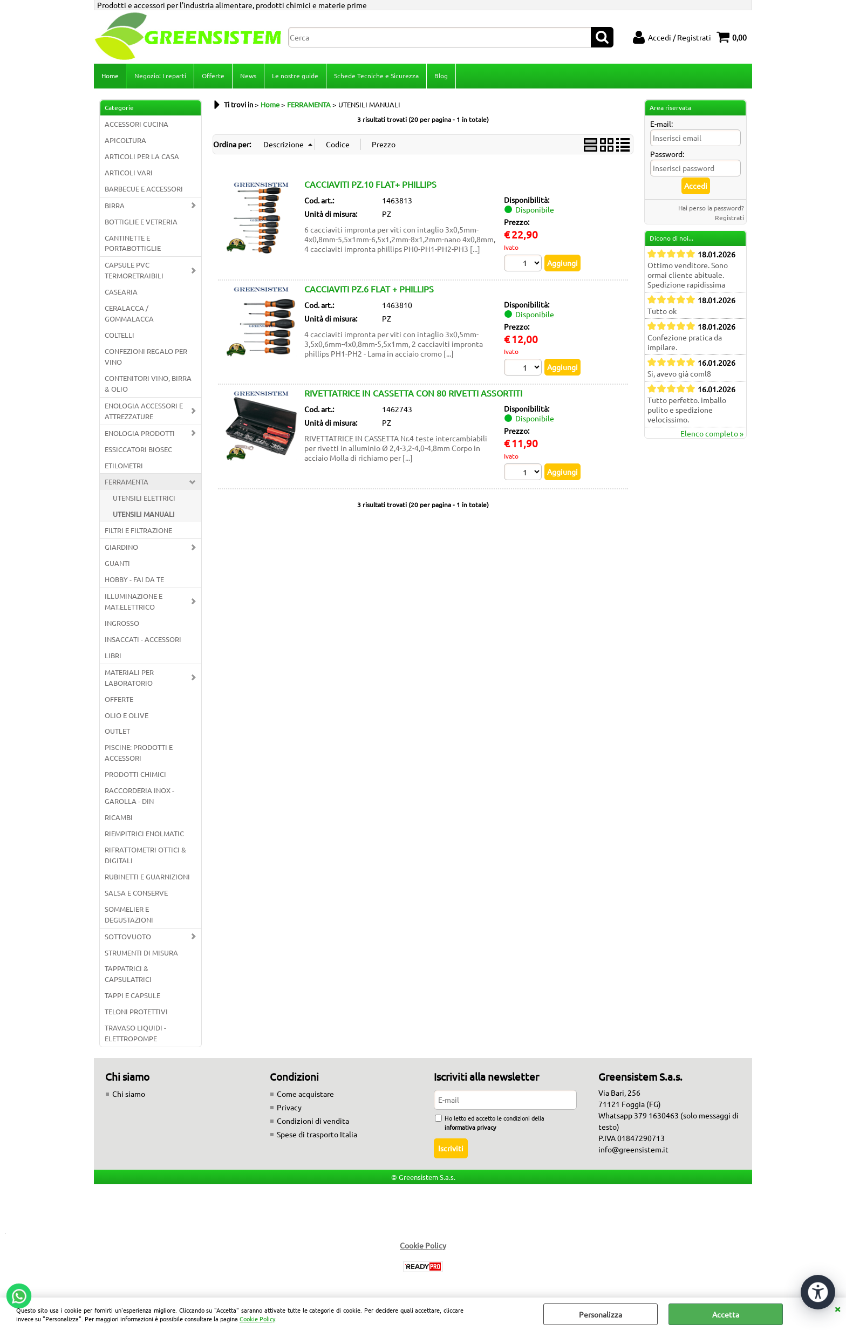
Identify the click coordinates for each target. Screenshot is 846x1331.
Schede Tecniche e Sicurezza (376, 75)
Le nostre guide (295, 75)
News (248, 75)
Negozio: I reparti (160, 75)
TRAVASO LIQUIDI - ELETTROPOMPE (135, 1033)
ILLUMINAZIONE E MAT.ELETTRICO (133, 601)
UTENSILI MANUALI (144, 513)
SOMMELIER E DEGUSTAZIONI (129, 914)
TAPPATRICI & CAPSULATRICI (128, 974)
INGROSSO (122, 622)
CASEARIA (121, 291)
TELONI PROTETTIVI (136, 1011)
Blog (441, 75)
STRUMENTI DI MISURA (141, 952)
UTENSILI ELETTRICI (144, 497)
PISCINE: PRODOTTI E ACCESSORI (139, 752)
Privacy (289, 1107)
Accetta (725, 1314)
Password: (667, 154)
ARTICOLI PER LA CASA (142, 156)
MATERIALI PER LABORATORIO (129, 677)
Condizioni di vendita (313, 1120)
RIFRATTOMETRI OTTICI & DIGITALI (145, 855)
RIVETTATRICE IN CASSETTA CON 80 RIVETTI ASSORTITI (413, 392)
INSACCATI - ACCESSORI (143, 639)
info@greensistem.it (633, 1149)
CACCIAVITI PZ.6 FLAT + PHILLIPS (369, 288)
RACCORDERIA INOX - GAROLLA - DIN (139, 796)
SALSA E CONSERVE (136, 892)
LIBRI (113, 655)
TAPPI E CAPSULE (132, 995)
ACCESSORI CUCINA (136, 123)
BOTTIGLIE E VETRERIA (141, 221)
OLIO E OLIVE (126, 715)
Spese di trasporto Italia (317, 1134)
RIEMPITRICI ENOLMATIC (144, 833)
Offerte (213, 75)
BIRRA (115, 205)
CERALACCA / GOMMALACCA (129, 313)
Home (110, 75)
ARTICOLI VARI (129, 172)
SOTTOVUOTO (128, 936)
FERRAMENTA (126, 481)
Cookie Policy (257, 1318)
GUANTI (117, 563)
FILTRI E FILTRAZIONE (138, 530)
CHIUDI (837, 1308)
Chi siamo (128, 1093)
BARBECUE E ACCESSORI (144, 188)
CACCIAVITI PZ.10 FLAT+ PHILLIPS (370, 184)
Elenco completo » (711, 433)
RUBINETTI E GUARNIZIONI (147, 876)
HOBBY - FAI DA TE (134, 579)
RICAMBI (119, 817)
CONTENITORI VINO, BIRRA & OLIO (148, 383)
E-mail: (661, 123)
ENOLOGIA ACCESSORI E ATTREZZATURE (144, 411)
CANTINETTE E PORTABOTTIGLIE (133, 243)
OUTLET (117, 730)
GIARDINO (121, 546)
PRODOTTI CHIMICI (135, 774)
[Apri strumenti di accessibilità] (818, 1292)
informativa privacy (470, 1127)
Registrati (729, 217)
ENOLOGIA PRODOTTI (140, 433)
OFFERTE (119, 699)
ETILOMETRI (124, 465)
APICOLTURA (125, 140)
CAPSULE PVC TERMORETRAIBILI (134, 270)
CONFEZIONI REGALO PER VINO (146, 356)
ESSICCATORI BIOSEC (138, 449)
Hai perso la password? (711, 207)
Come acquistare (305, 1093)
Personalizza (600, 1314)
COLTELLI (119, 334)
